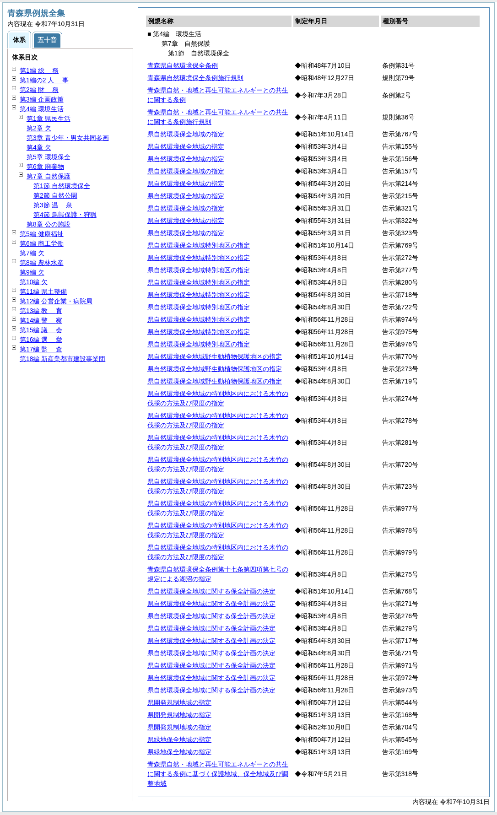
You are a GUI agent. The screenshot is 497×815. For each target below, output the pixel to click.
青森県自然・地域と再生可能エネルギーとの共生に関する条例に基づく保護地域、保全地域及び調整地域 (217, 774)
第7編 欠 (32, 253)
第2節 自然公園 (55, 195)
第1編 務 (39, 70)
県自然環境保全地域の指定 (185, 134)
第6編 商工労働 (42, 243)
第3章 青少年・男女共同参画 (68, 137)
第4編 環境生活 (42, 109)
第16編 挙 (41, 339)
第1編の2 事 (44, 80)
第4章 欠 (39, 147)
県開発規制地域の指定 (179, 702)
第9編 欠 (32, 272)
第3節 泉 (52, 205)
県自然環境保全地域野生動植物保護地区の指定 (214, 356)
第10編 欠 (34, 282)
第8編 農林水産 (42, 262)
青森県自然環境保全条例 (182, 65)
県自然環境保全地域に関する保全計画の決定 (211, 591)
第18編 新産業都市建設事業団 (62, 358)
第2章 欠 (39, 128)
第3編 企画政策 (42, 99)
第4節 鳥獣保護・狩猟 (65, 214)
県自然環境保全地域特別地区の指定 (198, 245)
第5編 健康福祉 (42, 233)
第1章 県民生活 (48, 118)
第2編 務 (39, 89)
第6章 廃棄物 (45, 166)
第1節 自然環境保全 (61, 185)
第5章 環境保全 (48, 157)
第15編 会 (41, 330)
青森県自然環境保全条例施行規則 (195, 77)
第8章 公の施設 (48, 224)
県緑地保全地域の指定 (179, 739)
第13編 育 (41, 310)
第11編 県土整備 (43, 291)
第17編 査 (41, 349)
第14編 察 (41, 320)
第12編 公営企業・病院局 (56, 301)
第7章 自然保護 (48, 176)
